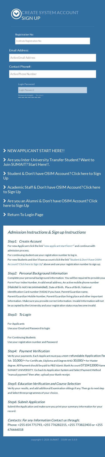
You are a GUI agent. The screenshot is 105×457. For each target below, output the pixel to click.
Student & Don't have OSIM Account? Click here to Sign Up (52, 175)
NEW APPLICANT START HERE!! (34, 150)
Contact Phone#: (21, 66)
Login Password (37, 86)
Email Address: (20, 50)
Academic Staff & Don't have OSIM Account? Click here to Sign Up (51, 189)
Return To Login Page (23, 214)
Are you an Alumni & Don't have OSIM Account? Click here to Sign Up (50, 203)
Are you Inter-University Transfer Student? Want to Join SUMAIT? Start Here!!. (48, 162)
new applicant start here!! (58, 246)
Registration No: (23, 34)
